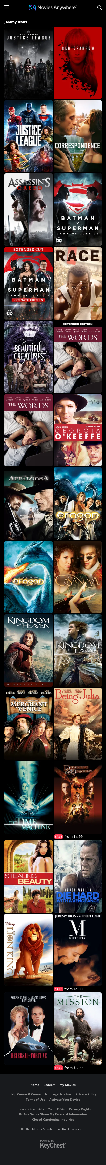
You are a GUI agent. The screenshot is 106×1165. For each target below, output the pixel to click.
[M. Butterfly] (78, 952)
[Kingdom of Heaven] (78, 650)
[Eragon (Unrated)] (28, 577)
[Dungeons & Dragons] (78, 800)
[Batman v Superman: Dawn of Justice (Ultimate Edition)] (28, 283)
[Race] (78, 283)
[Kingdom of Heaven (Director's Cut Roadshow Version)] (28, 650)
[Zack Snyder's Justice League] (28, 63)
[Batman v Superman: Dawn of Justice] (78, 209)
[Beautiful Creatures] (28, 357)
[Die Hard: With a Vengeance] (78, 876)
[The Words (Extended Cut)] (78, 357)
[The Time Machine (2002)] (28, 797)
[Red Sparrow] (78, 63)
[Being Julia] (78, 724)
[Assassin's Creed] (28, 209)
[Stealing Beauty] (28, 876)
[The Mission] (78, 1031)
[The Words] (28, 430)
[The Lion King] (28, 950)
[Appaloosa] (28, 503)
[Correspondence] (78, 136)
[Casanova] (78, 577)
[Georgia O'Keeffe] (78, 430)
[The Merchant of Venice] (28, 724)
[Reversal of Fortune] (28, 1028)
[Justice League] (28, 136)
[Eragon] (78, 503)
